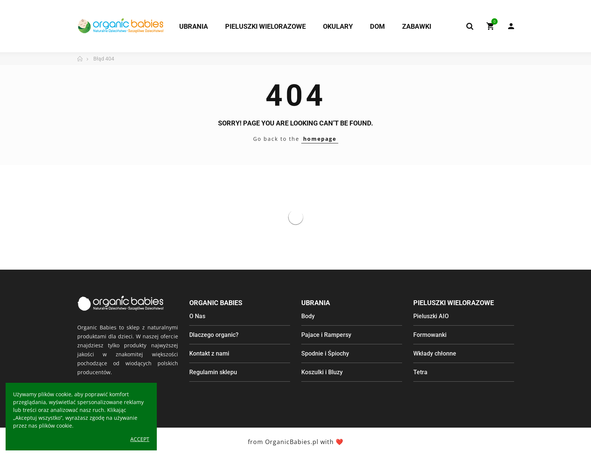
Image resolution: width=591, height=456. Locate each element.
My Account (511, 26)
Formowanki (430, 334)
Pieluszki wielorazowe (453, 303)
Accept (139, 439)
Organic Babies (215, 303)
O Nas (197, 316)
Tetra (420, 372)
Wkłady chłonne (434, 353)
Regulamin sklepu (213, 372)
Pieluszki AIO (431, 316)
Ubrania (315, 303)
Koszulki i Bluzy (322, 372)
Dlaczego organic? (214, 334)
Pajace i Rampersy (326, 334)
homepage (319, 138)
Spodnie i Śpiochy (325, 353)
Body (308, 316)
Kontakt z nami (209, 353)
